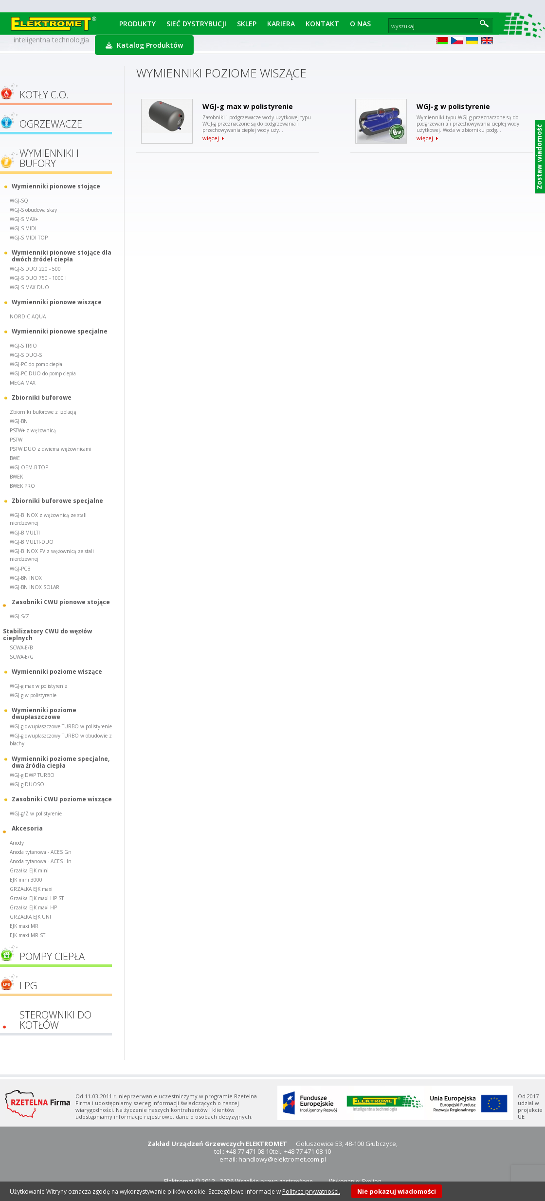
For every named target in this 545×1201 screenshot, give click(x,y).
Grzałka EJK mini (29, 870)
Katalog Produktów (144, 45)
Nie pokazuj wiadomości (396, 1191)
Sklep (246, 23)
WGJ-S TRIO (23, 345)
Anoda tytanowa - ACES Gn (41, 852)
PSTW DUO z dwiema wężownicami (50, 448)
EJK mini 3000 (26, 879)
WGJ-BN (19, 421)
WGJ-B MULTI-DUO (32, 541)
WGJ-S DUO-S (26, 354)
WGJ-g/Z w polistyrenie (36, 813)
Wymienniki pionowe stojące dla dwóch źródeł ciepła (61, 255)
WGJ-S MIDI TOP (29, 237)
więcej (210, 138)
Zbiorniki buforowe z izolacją (43, 411)
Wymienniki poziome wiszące (57, 671)
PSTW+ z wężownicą (33, 430)
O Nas (360, 23)
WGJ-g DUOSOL (28, 784)
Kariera (281, 23)
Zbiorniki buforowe (42, 397)
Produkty (137, 23)
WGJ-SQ (19, 200)
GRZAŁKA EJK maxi (31, 889)
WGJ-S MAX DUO (29, 287)
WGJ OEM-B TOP (29, 467)
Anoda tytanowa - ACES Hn (41, 861)
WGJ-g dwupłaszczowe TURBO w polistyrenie (61, 726)
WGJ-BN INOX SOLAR (34, 587)
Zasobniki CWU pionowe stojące (61, 602)
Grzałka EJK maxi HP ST (37, 898)
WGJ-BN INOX (26, 577)
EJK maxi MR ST (27, 935)
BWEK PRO (22, 485)
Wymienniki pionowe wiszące (57, 302)
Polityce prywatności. (311, 1191)
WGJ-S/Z (19, 616)
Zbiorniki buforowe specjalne (57, 501)
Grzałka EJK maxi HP (33, 907)
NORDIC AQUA (28, 316)
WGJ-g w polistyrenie (33, 695)
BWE (15, 458)
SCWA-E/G (22, 656)
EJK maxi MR (24, 926)
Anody (17, 842)
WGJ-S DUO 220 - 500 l (37, 268)
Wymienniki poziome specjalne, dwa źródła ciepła (60, 762)
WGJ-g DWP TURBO (32, 775)
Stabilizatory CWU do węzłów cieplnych (47, 634)
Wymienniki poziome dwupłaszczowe (44, 713)
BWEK (16, 476)
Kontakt (322, 23)
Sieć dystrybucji (196, 23)
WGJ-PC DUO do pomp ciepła (43, 373)
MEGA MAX (23, 382)
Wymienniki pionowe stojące (56, 186)
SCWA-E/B (21, 647)
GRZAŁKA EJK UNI (30, 916)
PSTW (16, 439)
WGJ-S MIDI (23, 228)
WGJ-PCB (20, 568)
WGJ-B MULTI (25, 532)
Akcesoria (27, 828)
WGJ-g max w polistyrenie (38, 686)
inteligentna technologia (51, 39)
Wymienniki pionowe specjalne (60, 331)
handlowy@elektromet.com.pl (282, 1159)
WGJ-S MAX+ (24, 219)
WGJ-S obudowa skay (33, 209)
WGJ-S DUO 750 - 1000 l (38, 278)
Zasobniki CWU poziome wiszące (62, 799)
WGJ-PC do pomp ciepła (36, 364)
